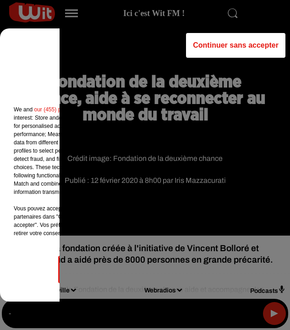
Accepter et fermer (191, 269)
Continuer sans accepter (236, 45)
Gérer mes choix (99, 269)
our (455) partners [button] (56, 109)
